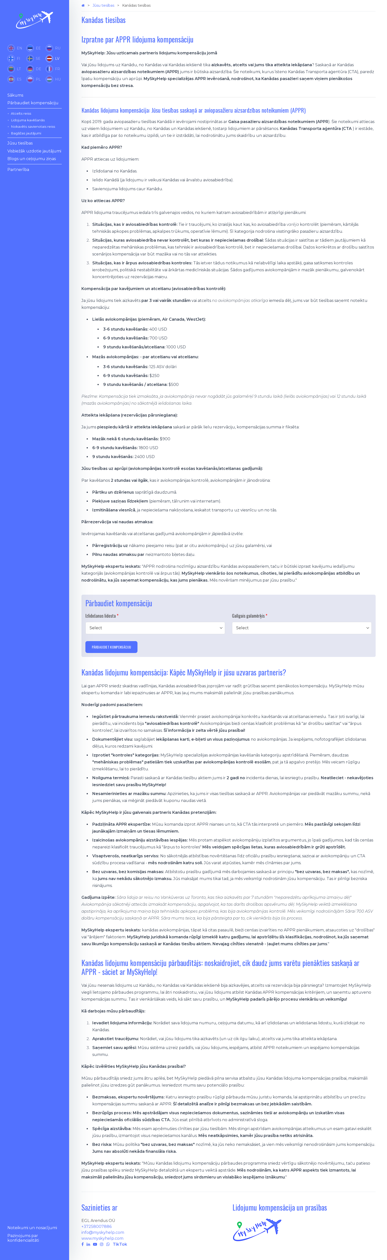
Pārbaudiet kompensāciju (32, 103)
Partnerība (18, 169)
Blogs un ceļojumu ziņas (31, 158)
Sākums (15, 95)
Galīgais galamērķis (248, 615)
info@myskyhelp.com (102, 1232)
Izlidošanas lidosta (100, 615)
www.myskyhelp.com (102, 1238)
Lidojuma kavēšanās (28, 120)
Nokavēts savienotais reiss (33, 126)
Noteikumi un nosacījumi (32, 1227)
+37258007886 (96, 1226)
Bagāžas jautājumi (26, 133)
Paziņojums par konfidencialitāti (23, 1238)
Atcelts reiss (21, 113)
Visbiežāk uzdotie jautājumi (34, 151)
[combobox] (155, 628)
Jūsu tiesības (20, 143)
